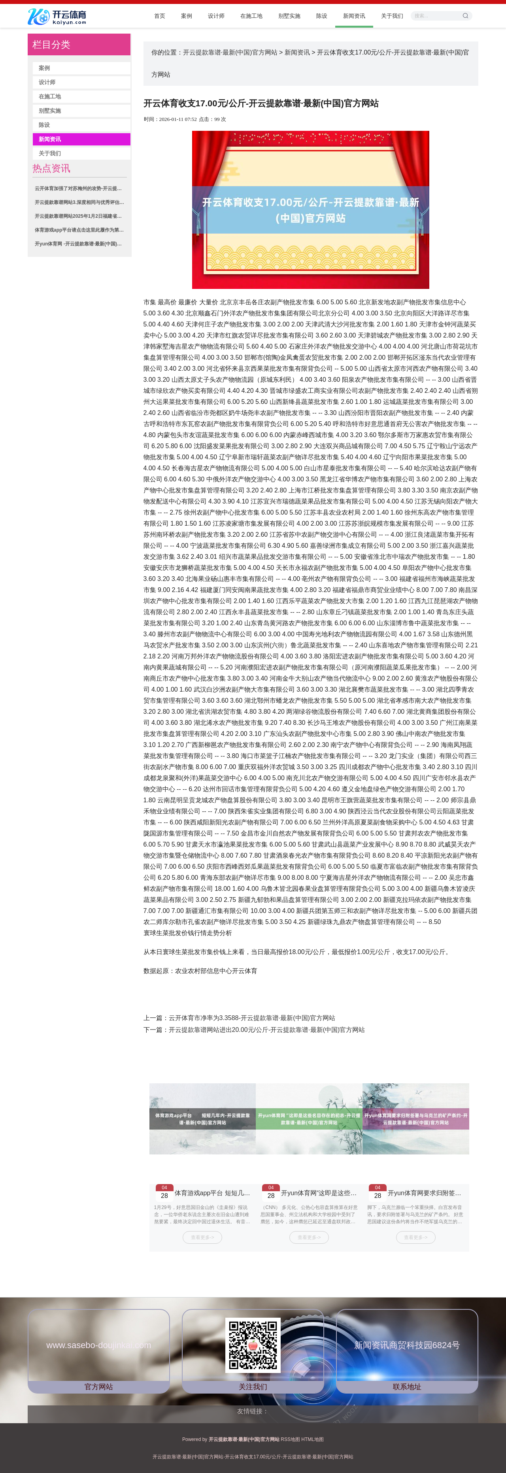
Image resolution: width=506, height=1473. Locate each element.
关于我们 (392, 16)
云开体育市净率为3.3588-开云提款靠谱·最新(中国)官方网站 (252, 1018)
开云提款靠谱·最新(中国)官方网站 (230, 52)
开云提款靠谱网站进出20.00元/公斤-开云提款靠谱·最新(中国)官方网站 (267, 1029)
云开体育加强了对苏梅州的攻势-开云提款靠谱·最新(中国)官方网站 (80, 188)
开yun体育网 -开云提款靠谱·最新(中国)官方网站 (80, 244)
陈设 (321, 16)
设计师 (216, 16)
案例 (186, 16)
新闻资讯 (354, 16)
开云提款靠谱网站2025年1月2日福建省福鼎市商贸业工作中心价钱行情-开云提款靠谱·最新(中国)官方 (80, 216)
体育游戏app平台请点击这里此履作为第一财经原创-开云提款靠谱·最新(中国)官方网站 (80, 230)
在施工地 (251, 16)
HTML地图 (312, 1439)
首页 (159, 16)
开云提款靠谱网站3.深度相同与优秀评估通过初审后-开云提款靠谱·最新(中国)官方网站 (80, 202)
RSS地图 (290, 1439)
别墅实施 (289, 16)
